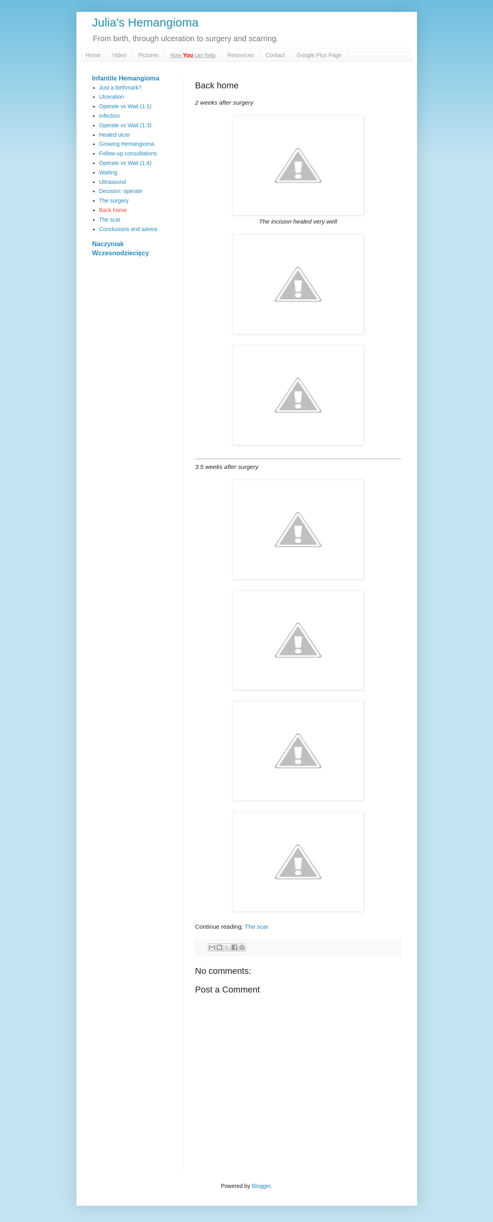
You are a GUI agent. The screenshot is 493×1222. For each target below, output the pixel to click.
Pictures (148, 55)
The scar (256, 926)
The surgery (114, 200)
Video (119, 55)
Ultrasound (112, 182)
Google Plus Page (319, 55)
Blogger (261, 1186)
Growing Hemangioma (126, 144)
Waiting (108, 172)
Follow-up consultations (128, 153)
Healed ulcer (114, 135)
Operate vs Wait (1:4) (125, 163)
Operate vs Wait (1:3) (125, 125)
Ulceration (111, 97)
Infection (109, 116)
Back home (113, 210)
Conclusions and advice (128, 229)
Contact (275, 55)
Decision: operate (120, 191)
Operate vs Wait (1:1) (125, 106)
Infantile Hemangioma (126, 78)
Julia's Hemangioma (145, 22)
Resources (240, 55)
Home (93, 55)
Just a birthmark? (120, 87)
